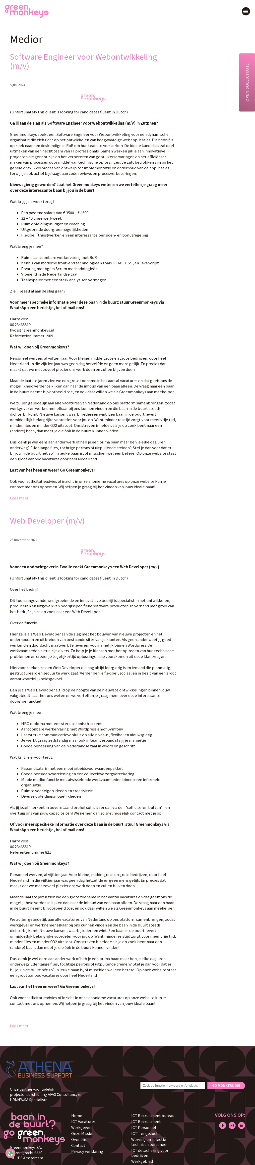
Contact (78, 1145)
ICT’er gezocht (145, 1133)
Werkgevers (81, 1127)
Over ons (79, 1139)
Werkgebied (142, 1161)
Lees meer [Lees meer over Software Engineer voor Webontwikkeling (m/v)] (19, 497)
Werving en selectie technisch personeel (149, 1142)
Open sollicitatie (247, 82)
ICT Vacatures (83, 1121)
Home (76, 1115)
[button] (246, 11)
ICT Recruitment (146, 1121)
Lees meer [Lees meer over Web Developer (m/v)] (19, 1025)
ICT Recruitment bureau (152, 1115)
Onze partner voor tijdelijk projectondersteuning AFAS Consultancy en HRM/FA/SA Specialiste (46, 1094)
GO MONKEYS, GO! (226, 1085)
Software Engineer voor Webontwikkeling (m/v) (83, 61)
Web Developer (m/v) (47, 520)
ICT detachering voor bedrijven (149, 1153)
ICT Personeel (143, 1127)
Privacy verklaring (87, 1151)
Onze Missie (81, 1133)
